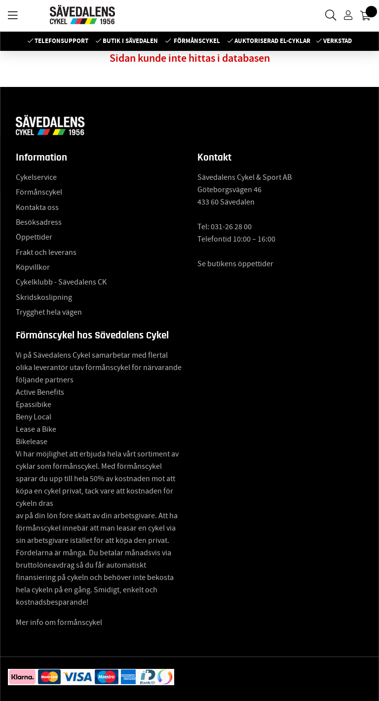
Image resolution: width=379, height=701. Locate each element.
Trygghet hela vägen (49, 312)
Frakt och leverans (46, 252)
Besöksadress (39, 222)
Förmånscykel (197, 41)
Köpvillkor (33, 267)
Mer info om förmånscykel (59, 622)
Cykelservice (36, 177)
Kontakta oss (37, 207)
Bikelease (31, 442)
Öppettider (34, 237)
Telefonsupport (61, 41)
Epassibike (33, 405)
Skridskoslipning (44, 297)
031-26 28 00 (231, 227)
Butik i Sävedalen (130, 41)
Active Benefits (40, 392)
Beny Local (33, 417)
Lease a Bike (36, 429)
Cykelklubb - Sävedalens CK (61, 282)
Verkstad (337, 41)
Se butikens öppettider (235, 264)
